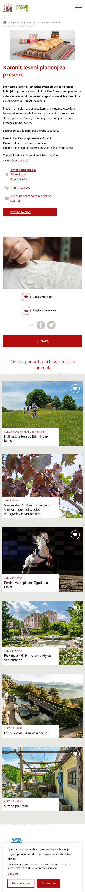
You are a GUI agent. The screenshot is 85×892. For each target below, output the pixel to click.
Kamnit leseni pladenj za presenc (19, 26)
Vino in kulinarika (30, 22)
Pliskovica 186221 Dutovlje (23, 174)
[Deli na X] (51, 325)
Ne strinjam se (21, 883)
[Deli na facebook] (40, 325)
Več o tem (13, 873)
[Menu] (78, 7)
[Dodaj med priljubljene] (37, 297)
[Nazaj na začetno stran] (7, 7)
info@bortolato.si (17, 160)
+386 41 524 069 (20, 187)
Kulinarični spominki (51, 22)
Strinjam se (49, 883)
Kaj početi (14, 22)
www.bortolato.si (20, 212)
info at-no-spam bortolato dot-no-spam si (31, 198)
